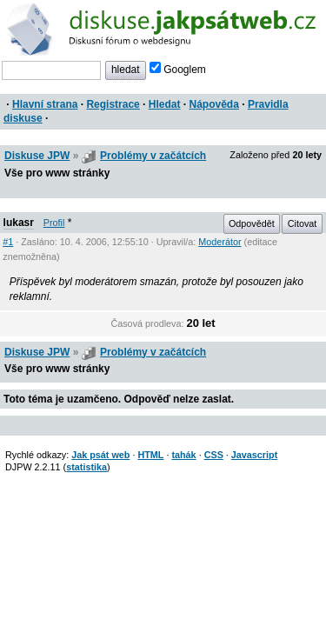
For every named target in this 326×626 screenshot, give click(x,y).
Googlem (178, 69)
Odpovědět (252, 223)
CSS (213, 455)
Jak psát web (100, 455)
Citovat (302, 223)
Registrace (112, 104)
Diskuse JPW (37, 156)
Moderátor (219, 241)
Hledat (165, 104)
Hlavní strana (44, 104)
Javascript (254, 455)
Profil (54, 222)
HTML (150, 455)
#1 (8, 241)
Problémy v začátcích (153, 156)
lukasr (18, 222)
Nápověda (214, 104)
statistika (86, 467)
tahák (183, 455)
